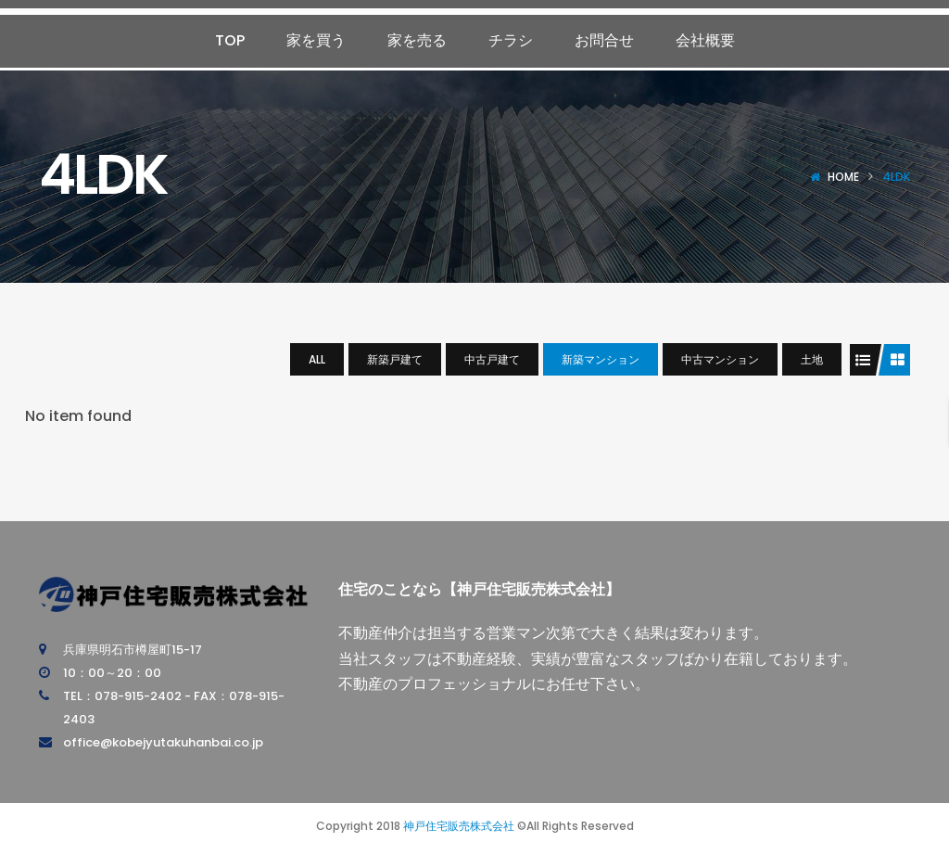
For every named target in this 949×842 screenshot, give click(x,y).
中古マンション (720, 359)
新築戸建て (395, 359)
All (317, 359)
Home (843, 177)
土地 (812, 359)
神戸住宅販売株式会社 (458, 826)
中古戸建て (492, 359)
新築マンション (600, 359)
